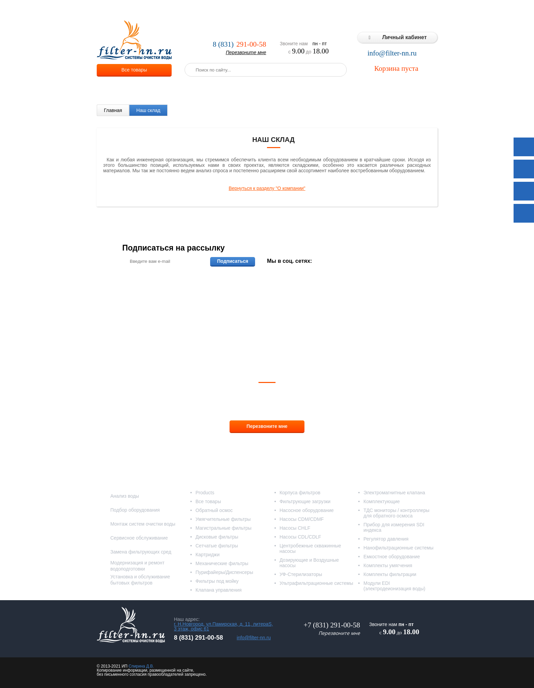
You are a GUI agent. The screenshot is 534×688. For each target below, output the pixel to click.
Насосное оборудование (307, 510)
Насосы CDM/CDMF (302, 519)
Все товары (134, 70)
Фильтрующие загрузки (305, 501)
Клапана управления (218, 590)
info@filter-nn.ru (392, 53)
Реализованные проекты (305, 10)
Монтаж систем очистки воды (142, 524)
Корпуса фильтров (300, 492)
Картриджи (207, 554)
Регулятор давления (385, 539)
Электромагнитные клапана (394, 492)
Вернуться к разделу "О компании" (267, 188)
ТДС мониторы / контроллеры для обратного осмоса (396, 513)
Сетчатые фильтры (216, 545)
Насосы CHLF (295, 528)
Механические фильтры (221, 563)
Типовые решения (361, 10)
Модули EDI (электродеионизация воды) (394, 585)
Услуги (212, 10)
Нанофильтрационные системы (398, 547)
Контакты (423, 10)
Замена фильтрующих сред (140, 552)
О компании (183, 10)
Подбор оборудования (135, 510)
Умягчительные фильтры (223, 519)
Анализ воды (124, 496)
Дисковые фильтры (216, 537)
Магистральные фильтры (223, 528)
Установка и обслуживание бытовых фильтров (140, 580)
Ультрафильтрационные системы (316, 583)
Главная (113, 110)
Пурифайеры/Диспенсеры (224, 572)
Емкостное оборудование (391, 556)
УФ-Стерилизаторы (301, 574)
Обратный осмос (214, 510)
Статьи (397, 10)
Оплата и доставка (249, 10)
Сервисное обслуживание (139, 538)
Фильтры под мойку (217, 581)
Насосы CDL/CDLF (300, 537)
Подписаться (232, 261)
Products (204, 492)
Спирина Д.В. (141, 666)
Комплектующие (381, 501)
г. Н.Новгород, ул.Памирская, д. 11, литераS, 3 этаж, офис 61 (223, 626)
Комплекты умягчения (387, 565)
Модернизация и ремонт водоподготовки (137, 566)
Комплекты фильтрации (389, 574)
